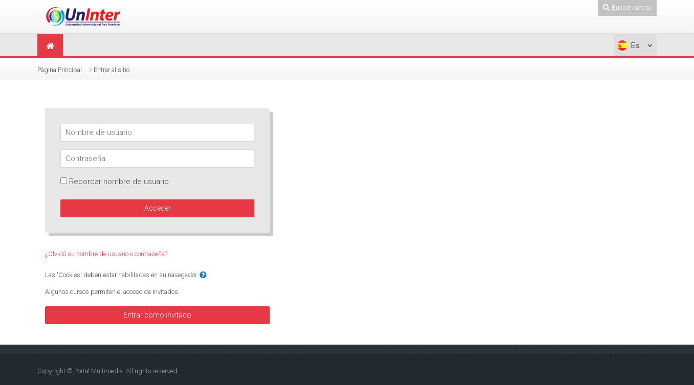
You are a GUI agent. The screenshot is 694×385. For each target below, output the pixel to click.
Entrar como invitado (157, 315)
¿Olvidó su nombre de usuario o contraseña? (106, 254)
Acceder (157, 208)
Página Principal (59, 70)
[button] (203, 275)
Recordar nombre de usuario (119, 181)
